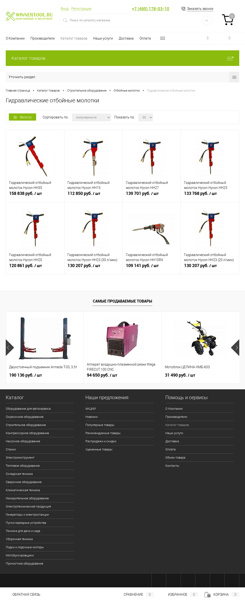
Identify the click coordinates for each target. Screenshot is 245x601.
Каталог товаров (74, 38)
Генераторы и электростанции (27, 514)
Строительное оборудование (26, 425)
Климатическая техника (23, 490)
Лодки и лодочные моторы (25, 547)
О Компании (15, 38)
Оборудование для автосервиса (28, 408)
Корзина (221, 594)
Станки (11, 449)
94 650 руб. (102, 375)
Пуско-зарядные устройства (26, 523)
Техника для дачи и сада (23, 531)
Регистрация (81, 9)
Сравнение (135, 594)
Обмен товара (175, 457)
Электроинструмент (20, 457)
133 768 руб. (210, 195)
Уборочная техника (19, 539)
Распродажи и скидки (100, 441)
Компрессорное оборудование (27, 433)
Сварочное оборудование (24, 482)
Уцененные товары (98, 449)
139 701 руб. (152, 195)
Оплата (145, 38)
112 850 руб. (93, 195)
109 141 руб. (152, 267)
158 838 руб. (35, 195)
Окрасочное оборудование (25, 417)
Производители (42, 38)
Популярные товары (99, 425)
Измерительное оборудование (27, 498)
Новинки (91, 417)
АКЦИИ (90, 408)
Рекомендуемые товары (103, 433)
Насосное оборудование (23, 441)
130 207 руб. (93, 267)
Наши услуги (103, 38)
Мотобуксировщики (20, 555)
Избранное (179, 594)
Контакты (172, 465)
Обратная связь (23, 594)
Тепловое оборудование (23, 465)
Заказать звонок (200, 9)
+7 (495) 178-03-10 (150, 8)
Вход (64, 9)
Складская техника (19, 474)
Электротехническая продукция (28, 506)
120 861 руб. (35, 267)
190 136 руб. (25, 375)
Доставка (126, 38)
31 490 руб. (180, 375)
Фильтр (22, 117)
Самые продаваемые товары (122, 301)
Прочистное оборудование (24, 563)
